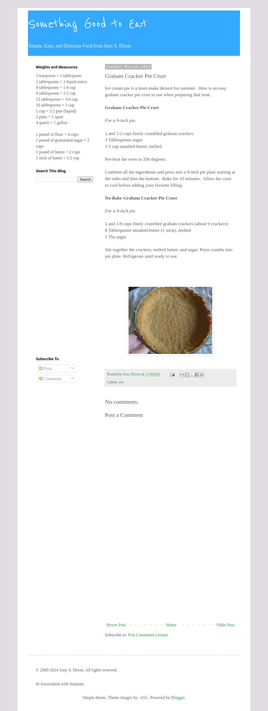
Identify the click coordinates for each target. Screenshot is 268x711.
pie (121, 382)
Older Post (225, 625)
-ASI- (143, 697)
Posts (45, 368)
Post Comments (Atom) (148, 635)
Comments (50, 378)
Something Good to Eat (87, 24)
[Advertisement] (170, 577)
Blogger (178, 697)
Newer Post (116, 625)
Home (171, 625)
